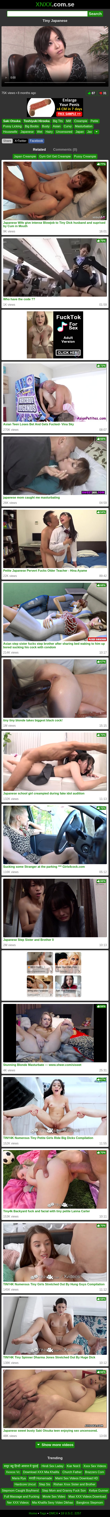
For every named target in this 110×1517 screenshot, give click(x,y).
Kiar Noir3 (73, 1466)
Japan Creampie (25, 156)
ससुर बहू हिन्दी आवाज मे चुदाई (21, 1466)
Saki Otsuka (11, 121)
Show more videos (55, 1445)
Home (33, 1513)
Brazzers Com (94, 1472)
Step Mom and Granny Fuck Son (64, 1490)
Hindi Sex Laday (52, 1466)
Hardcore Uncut (25, 1484)
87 (91, 93)
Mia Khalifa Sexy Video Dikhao (52, 1502)
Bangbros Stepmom (89, 1502)
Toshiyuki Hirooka (37, 121)
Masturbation (84, 126)
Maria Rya (19, 1478)
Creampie (80, 121)
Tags (43, 1513)
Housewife (10, 131)
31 (102, 93)
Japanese (27, 131)
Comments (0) (65, 149)
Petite (94, 121)
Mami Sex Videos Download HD (76, 1478)
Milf (68, 121)
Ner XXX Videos (18, 1502)
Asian (56, 126)
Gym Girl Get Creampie (55, 156)
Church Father (72, 1472)
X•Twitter (20, 140)
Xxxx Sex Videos (95, 1466)
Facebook (36, 140)
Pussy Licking (12, 126)
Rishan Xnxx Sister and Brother (74, 1484)
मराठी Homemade (40, 1478)
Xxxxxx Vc (13, 1472)
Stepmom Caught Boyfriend (20, 1490)
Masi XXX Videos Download (87, 1496)
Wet (39, 131)
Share (7, 140)
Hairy (49, 131)
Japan (80, 131)
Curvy (68, 126)
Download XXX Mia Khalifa (41, 1472)
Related (39, 149)
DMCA (53, 1513)
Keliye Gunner (98, 1490)
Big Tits (58, 121)
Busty (46, 126)
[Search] (47, 14)
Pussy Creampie (85, 156)
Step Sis (44, 1484)
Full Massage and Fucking (21, 1496)
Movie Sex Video (54, 1496)
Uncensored (64, 131)
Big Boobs (32, 126)
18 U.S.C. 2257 (71, 1513)
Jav (89, 131)
